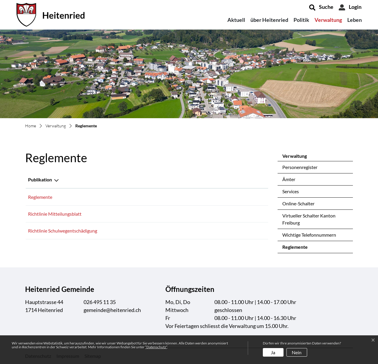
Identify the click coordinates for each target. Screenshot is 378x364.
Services (290, 191)
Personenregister (299, 167)
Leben (354, 20)
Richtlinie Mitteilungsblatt (55, 214)
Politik (301, 20)
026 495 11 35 (100, 302)
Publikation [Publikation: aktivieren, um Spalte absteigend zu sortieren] (40, 179)
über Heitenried (269, 20)
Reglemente (298, 248)
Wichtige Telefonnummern (309, 235)
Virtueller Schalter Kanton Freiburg (308, 219)
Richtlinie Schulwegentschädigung (62, 230)
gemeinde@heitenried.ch (112, 310)
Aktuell (236, 20)
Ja (273, 352)
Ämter (288, 179)
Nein (297, 352)
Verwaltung (328, 20)
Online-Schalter (298, 203)
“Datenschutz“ (156, 347)
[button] (321, 7)
